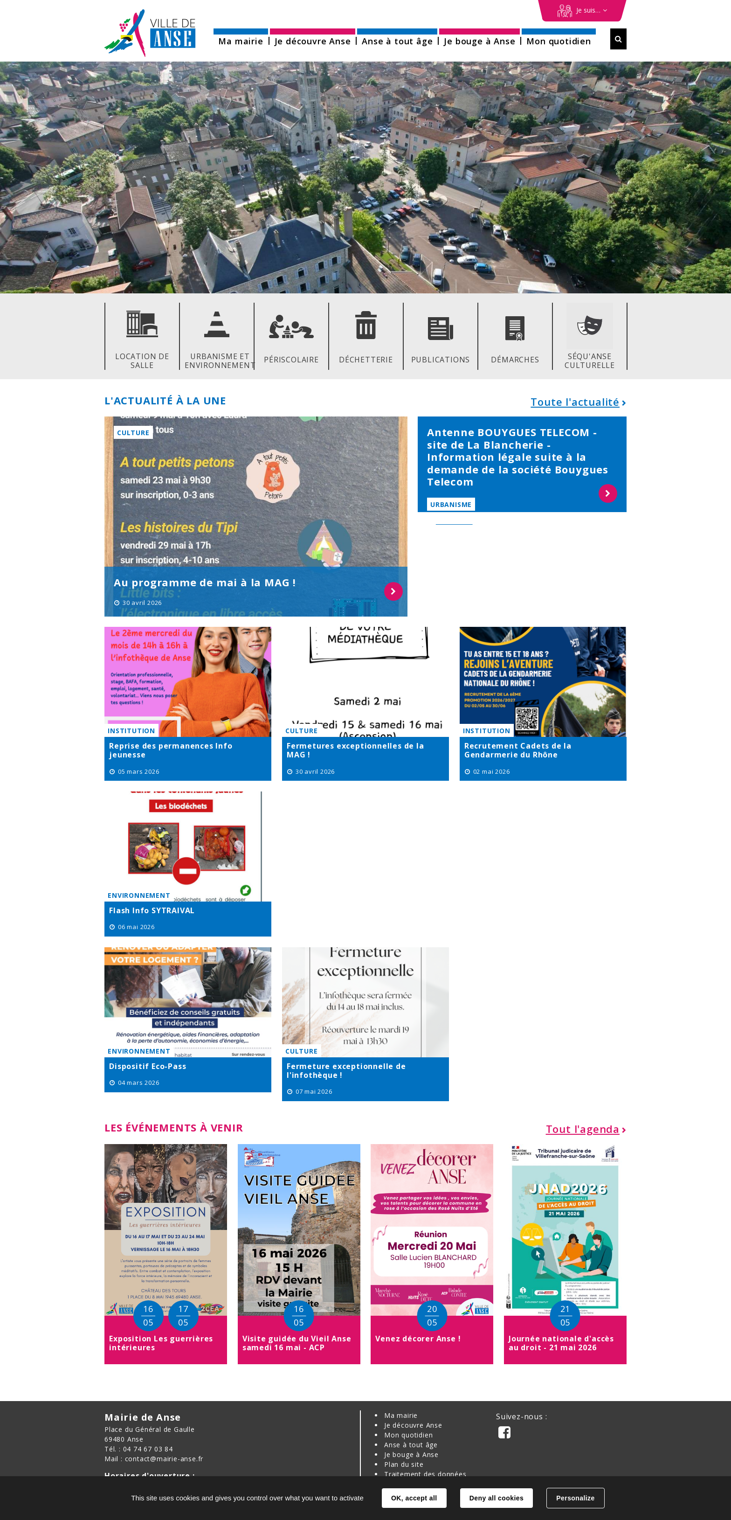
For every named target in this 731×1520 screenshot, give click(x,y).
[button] (241, 38)
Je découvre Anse (413, 1425)
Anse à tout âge (411, 1444)
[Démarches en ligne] (582, 10)
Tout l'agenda (583, 1129)
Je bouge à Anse (411, 1454)
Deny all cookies (496, 1498)
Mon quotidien (408, 1434)
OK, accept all (414, 1498)
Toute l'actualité (575, 402)
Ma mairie (401, 1415)
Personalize (575, 1498)
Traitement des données (425, 1474)
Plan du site (404, 1464)
